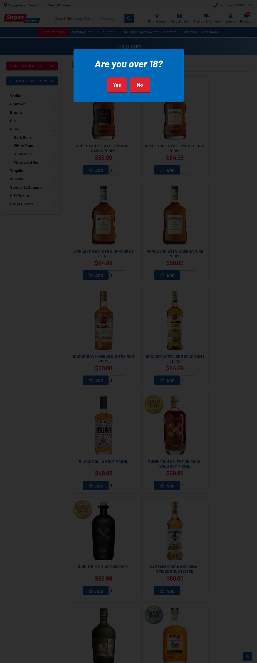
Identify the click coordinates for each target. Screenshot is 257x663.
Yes (117, 85)
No (140, 85)
